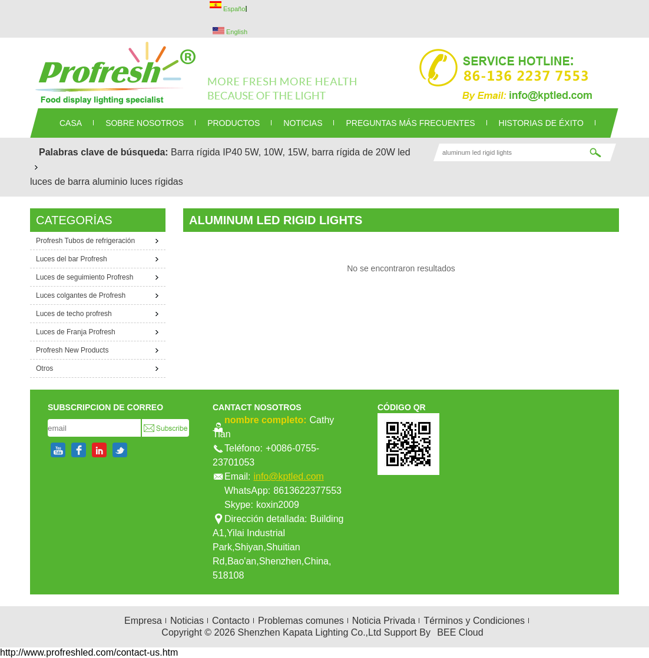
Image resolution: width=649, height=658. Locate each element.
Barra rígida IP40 (206, 152)
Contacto (231, 621)
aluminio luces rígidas (137, 182)
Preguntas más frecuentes (410, 123)
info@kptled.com (288, 476)
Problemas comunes (301, 621)
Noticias (187, 621)
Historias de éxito (541, 123)
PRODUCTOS (233, 123)
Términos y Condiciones (474, 621)
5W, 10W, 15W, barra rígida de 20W (320, 152)
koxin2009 (277, 505)
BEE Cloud (460, 632)
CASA (70, 123)
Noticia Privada (384, 621)
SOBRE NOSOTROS (144, 123)
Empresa (143, 621)
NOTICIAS (302, 123)
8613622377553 (307, 491)
